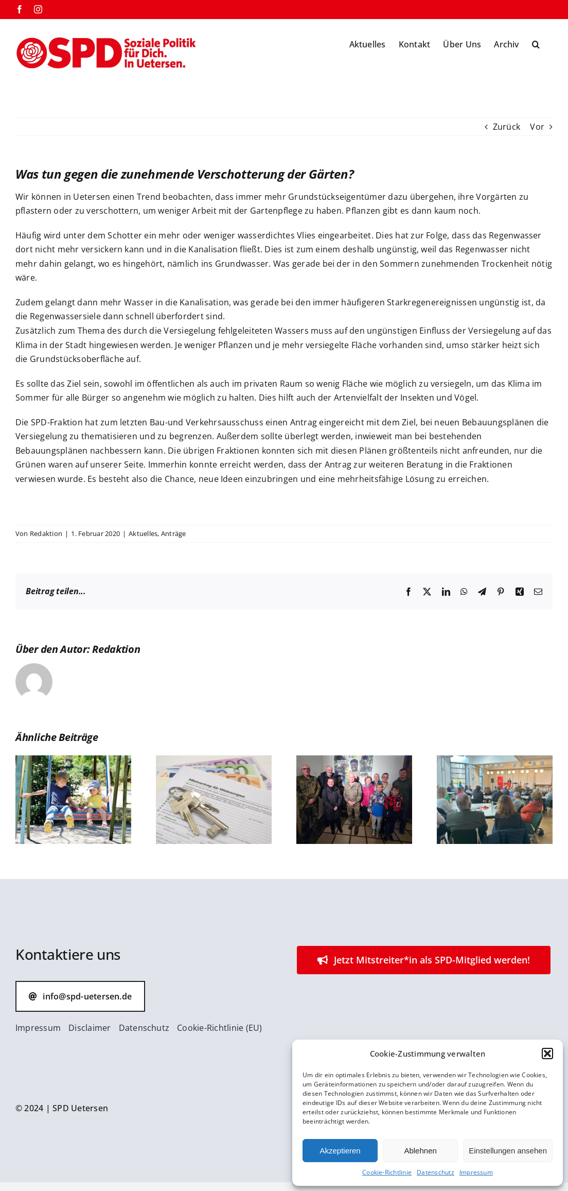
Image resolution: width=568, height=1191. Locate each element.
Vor (537, 126)
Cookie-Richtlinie (387, 1172)
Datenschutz (435, 1172)
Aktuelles (143, 533)
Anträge (173, 533)
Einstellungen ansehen (508, 1150)
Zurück (506, 126)
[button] (547, 1053)
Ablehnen (420, 1150)
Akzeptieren (339, 1150)
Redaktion (46, 533)
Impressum (476, 1172)
